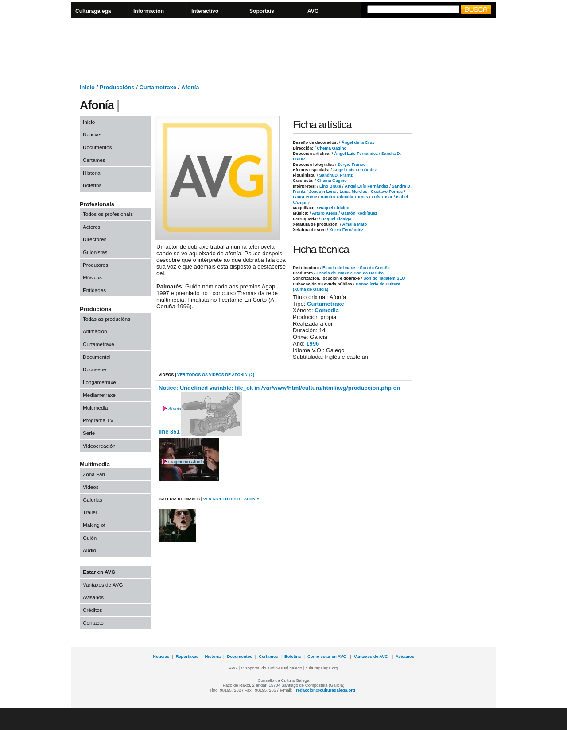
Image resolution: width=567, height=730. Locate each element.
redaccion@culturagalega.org (325, 690)
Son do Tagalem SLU (384, 278)
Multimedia (95, 408)
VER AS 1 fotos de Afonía (231, 499)
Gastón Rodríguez (358, 213)
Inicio (87, 87)
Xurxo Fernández (346, 229)
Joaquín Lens (322, 191)
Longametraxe (99, 382)
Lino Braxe (329, 186)
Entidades (94, 290)
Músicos (92, 277)
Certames (94, 160)
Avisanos (93, 597)
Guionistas (95, 252)
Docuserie (94, 369)
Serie (89, 433)
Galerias (92, 500)
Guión (90, 538)
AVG (312, 11)
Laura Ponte (305, 196)
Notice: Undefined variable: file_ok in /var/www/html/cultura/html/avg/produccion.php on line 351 (279, 410)
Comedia (327, 310)
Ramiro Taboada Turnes (343, 196)
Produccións (117, 87)
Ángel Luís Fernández (355, 153)
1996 (312, 343)
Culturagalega (93, 11)
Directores (94, 239)
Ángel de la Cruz (357, 142)
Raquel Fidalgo (334, 207)
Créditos (92, 610)
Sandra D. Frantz (335, 175)
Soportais (261, 11)
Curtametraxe (157, 87)
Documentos (97, 147)
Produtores (95, 265)
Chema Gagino (331, 148)
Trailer (90, 512)
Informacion (148, 11)
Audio (89, 550)
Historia (92, 173)
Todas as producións (106, 319)
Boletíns (92, 185)
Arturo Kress (324, 213)
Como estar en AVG (327, 656)
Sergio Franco (350, 164)
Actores (92, 227)
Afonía (190, 87)
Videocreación (99, 446)
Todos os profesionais (108, 214)
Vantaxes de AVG (103, 585)
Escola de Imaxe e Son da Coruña (356, 267)
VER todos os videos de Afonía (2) (215, 375)
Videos (91, 487)
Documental (96, 357)
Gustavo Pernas (386, 191)
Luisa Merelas (352, 191)
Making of (94, 525)
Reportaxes (186, 656)
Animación (95, 331)
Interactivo (204, 11)
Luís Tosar (381, 196)
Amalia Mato (354, 224)
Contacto (93, 623)
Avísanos (405, 656)
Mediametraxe (99, 395)
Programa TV (98, 420)
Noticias (92, 134)
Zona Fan (94, 474)
